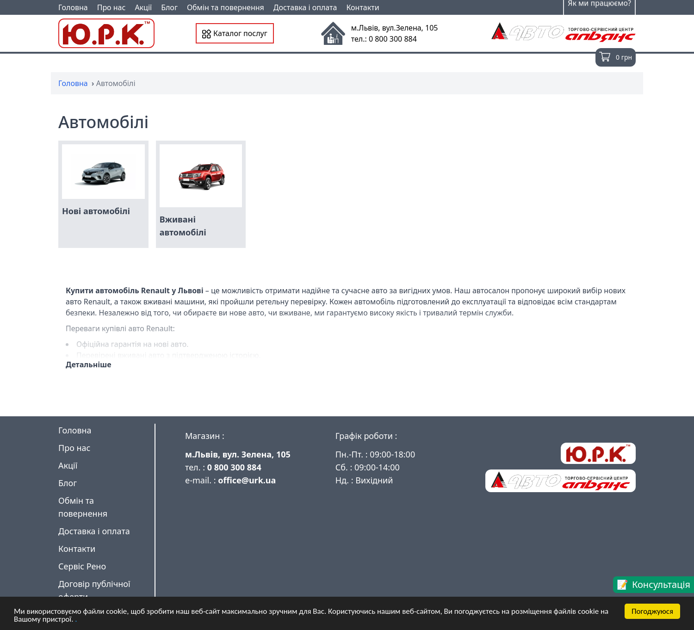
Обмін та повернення (225, 7)
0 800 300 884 (234, 467)
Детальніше (89, 364)
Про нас (111, 7)
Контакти (362, 7)
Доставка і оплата (305, 7)
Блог (169, 7)
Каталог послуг (234, 33)
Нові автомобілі (96, 210)
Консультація (661, 584)
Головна (73, 7)
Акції (143, 7)
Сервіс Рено (82, 566)
